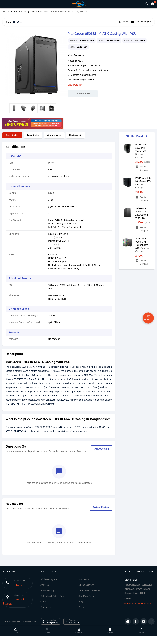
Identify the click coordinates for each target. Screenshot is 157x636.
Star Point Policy (86, 596)
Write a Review (101, 507)
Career (43, 601)
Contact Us (45, 607)
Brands (81, 607)
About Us (45, 585)
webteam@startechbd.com (137, 603)
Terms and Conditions (89, 590)
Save (123, 22)
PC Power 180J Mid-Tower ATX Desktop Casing (141, 151)
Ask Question (101, 449)
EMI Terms (83, 579)
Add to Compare (141, 22)
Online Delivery (86, 585)
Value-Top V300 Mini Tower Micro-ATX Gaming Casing (142, 245)
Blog (80, 601)
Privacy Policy (47, 590)
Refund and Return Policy (53, 596)
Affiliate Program (48, 579)
